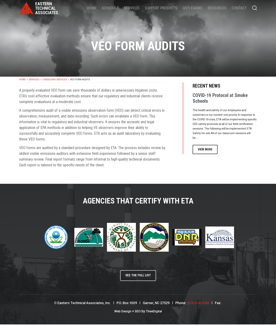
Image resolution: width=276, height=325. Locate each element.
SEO (137, 312)
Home (91, 8)
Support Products (161, 8)
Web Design (122, 312)
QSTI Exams (192, 8)
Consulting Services (54, 79)
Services (131, 8)
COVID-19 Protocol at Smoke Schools (220, 98)
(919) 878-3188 (198, 304)
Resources (217, 8)
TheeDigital (154, 312)
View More (205, 149)
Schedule (110, 8)
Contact (239, 8)
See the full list (138, 276)
